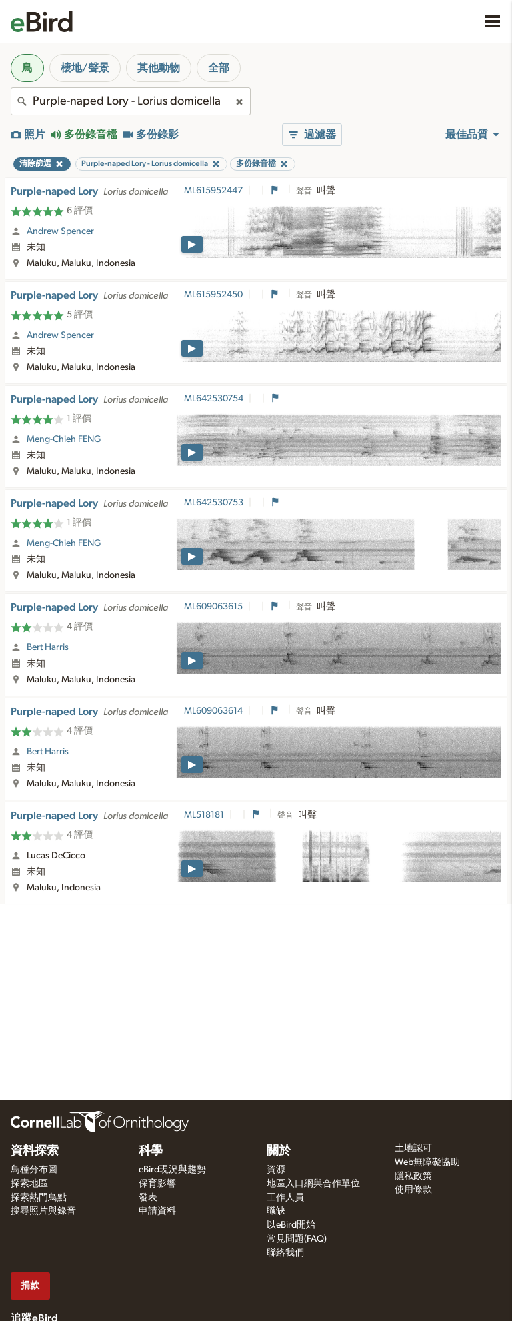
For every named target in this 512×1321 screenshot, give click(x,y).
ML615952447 (213, 190)
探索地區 (29, 1183)
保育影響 (157, 1183)
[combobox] (131, 101)
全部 (218, 68)
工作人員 (285, 1197)
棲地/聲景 (85, 68)
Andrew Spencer (60, 231)
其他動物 (158, 68)
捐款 (30, 1285)
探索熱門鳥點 (39, 1197)
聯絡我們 (285, 1253)
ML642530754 (213, 398)
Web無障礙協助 (427, 1162)
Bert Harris (48, 647)
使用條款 (413, 1189)
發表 (148, 1197)
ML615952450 (213, 294)
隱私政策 (413, 1176)
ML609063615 (213, 606)
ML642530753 (213, 502)
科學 (151, 1151)
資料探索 (35, 1151)
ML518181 (204, 815)
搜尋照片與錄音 (43, 1211)
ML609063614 (213, 711)
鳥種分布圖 (34, 1169)
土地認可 (413, 1148)
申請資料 (157, 1211)
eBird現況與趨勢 (172, 1169)
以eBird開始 (291, 1225)
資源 (276, 1169)
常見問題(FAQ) (297, 1239)
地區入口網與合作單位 (313, 1183)
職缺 (276, 1211)
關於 (279, 1151)
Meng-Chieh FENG (64, 439)
